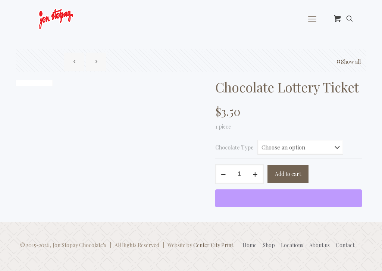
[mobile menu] (312, 18)
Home (249, 245)
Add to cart (288, 173)
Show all (348, 61)
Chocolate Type (234, 147)
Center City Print (213, 245)
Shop (269, 245)
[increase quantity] (255, 174)
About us (319, 245)
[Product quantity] (239, 174)
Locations (292, 245)
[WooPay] (288, 198)
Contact (345, 245)
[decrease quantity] (223, 174)
